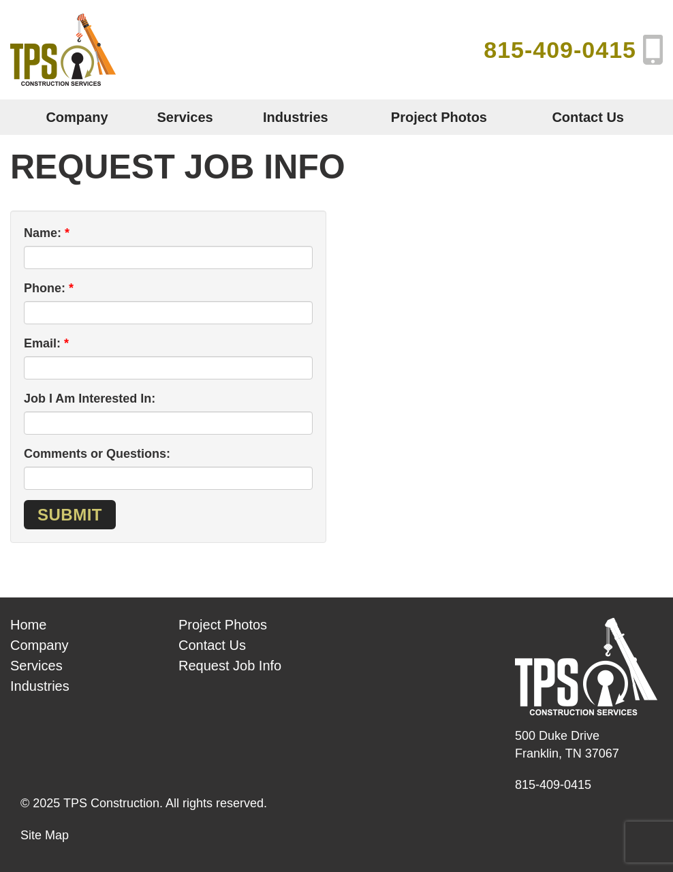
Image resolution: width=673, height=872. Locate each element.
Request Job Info (229, 665)
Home (28, 625)
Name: (42, 233)
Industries (295, 117)
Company (77, 117)
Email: (42, 343)
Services (185, 117)
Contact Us (588, 117)
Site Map (44, 835)
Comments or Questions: (97, 454)
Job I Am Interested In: (89, 398)
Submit (69, 514)
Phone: (44, 288)
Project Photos (439, 117)
